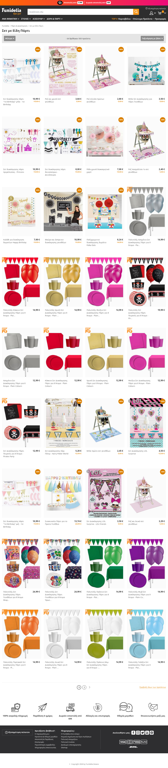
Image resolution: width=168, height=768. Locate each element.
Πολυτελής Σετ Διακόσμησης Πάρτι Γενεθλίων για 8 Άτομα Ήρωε (55, 596)
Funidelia (5, 26)
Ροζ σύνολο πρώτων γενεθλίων (95, 100)
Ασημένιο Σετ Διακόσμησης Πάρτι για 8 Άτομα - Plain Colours (14, 383)
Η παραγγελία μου (42, 734)
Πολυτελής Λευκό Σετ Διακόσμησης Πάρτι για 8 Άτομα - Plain (56, 665)
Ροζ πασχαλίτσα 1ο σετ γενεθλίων (138, 170)
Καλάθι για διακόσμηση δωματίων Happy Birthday (14, 241)
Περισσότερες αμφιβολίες (45, 745)
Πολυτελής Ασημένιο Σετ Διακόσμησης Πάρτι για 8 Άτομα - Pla (139, 242)
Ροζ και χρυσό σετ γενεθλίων (53, 100)
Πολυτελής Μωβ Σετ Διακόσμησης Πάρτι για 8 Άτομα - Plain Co (139, 595)
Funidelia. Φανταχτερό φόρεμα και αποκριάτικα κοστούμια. (11, 11)
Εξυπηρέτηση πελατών (17, 732)
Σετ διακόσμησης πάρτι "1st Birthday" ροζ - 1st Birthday (13, 524)
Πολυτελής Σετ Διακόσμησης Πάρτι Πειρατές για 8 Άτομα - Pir (138, 314)
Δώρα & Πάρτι (53, 18)
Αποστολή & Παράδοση (44, 739)
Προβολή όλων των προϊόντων (152, 687)
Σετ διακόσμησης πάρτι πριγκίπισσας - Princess (13, 170)
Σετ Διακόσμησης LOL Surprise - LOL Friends (96, 522)
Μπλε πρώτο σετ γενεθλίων (99, 451)
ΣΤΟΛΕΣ (25, 18)
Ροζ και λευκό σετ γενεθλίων (136, 522)
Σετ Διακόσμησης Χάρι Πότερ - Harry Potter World (56, 452)
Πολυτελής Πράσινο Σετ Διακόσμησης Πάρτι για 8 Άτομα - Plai (98, 595)
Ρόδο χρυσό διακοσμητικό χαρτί (98, 170)
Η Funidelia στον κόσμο (70, 734)
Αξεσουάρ (38, 18)
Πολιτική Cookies (68, 742)
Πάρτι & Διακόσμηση (19, 26)
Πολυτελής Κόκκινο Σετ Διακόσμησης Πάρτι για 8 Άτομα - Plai (14, 313)
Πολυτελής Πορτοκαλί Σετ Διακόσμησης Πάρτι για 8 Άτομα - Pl (14, 665)
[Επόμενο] (89, 687)
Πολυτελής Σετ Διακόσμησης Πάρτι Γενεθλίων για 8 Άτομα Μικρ (13, 596)
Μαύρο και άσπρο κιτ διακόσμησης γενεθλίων (55, 241)
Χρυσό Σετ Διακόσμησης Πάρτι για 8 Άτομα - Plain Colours (98, 383)
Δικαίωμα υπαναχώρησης (71, 745)
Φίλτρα (8, 38)
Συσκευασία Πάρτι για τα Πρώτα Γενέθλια (56, 522)
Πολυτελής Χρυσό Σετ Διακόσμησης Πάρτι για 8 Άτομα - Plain (56, 313)
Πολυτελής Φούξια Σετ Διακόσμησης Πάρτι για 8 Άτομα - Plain (98, 313)
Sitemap (64, 747)
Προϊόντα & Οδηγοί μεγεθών (46, 736)
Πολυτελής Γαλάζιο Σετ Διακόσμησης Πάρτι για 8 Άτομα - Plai (139, 665)
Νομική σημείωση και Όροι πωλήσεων (76, 736)
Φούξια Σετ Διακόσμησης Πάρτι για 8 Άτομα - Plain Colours (139, 383)
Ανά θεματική (9, 18)
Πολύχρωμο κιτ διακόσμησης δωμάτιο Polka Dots (96, 242)
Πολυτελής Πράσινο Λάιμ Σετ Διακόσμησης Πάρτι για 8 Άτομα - (98, 665)
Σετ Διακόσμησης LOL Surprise (137, 452)
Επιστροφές (39, 742)
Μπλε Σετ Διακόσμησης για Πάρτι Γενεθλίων (140, 100)
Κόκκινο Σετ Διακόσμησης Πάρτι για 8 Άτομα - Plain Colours (56, 383)
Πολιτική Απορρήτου (69, 739)
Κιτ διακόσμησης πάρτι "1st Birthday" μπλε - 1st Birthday (14, 102)
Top (114, 18)
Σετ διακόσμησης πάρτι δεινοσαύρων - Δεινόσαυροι (55, 172)
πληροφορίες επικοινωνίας (45, 747)
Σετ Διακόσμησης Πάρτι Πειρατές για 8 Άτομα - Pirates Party (13, 454)
